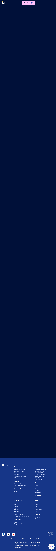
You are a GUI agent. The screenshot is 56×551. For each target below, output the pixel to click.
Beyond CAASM (39, 472)
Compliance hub (18, 524)
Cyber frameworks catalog (20, 485)
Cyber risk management (40, 469)
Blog (15, 504)
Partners (37, 508)
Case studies (17, 503)
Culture (36, 504)
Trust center (17, 509)
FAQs (15, 477)
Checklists (16, 506)
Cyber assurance (39, 492)
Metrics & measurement (20, 469)
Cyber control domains (19, 471)
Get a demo (27, 3)
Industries (38, 495)
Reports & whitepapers (19, 508)
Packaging (16, 474)
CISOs (36, 485)
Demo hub (16, 522)
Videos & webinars (18, 514)
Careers (37, 506)
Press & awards (38, 509)
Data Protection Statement (36, 539)
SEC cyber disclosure (40, 477)
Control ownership (39, 471)
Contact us (37, 517)
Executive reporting (39, 476)
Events (15, 513)
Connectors (17, 472)
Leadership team (39, 503)
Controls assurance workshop (21, 516)
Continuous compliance (40, 474)
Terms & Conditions (16, 539)
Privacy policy (25, 539)
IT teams (37, 490)
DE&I (36, 511)
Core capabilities (18, 483)
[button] (53, 2)
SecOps (37, 488)
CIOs (36, 487)
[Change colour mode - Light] (51, 547)
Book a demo (38, 519)
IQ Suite (16, 491)
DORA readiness (39, 479)
